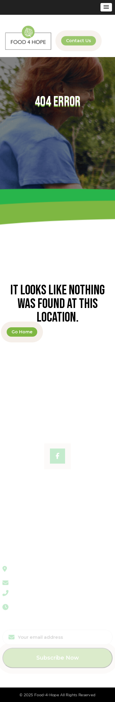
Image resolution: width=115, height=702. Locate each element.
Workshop (13, 494)
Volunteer (13, 524)
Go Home (22, 332)
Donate (10, 509)
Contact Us (78, 40)
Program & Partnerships (29, 501)
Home (9, 479)
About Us (12, 486)
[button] (106, 7)
